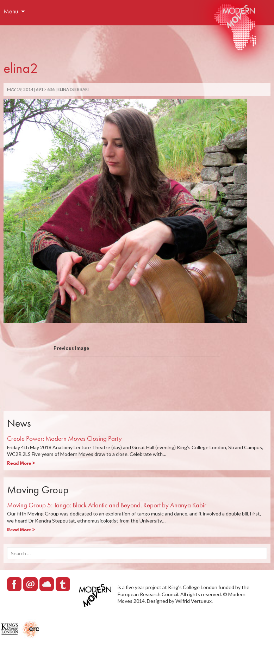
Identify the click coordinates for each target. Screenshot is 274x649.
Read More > (21, 463)
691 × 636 (45, 89)
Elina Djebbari (73, 89)
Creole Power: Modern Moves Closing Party (64, 438)
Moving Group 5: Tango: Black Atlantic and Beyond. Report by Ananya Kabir (106, 505)
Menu (11, 11)
